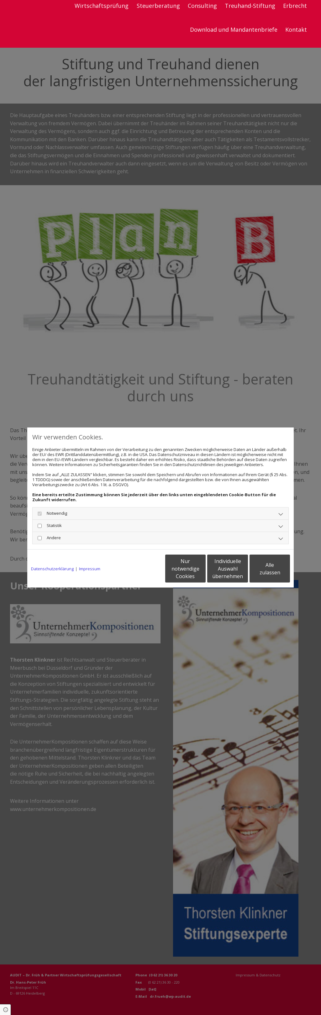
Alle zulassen (261, 568)
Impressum (89, 568)
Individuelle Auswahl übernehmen (201, 569)
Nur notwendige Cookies (142, 568)
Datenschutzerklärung (52, 568)
